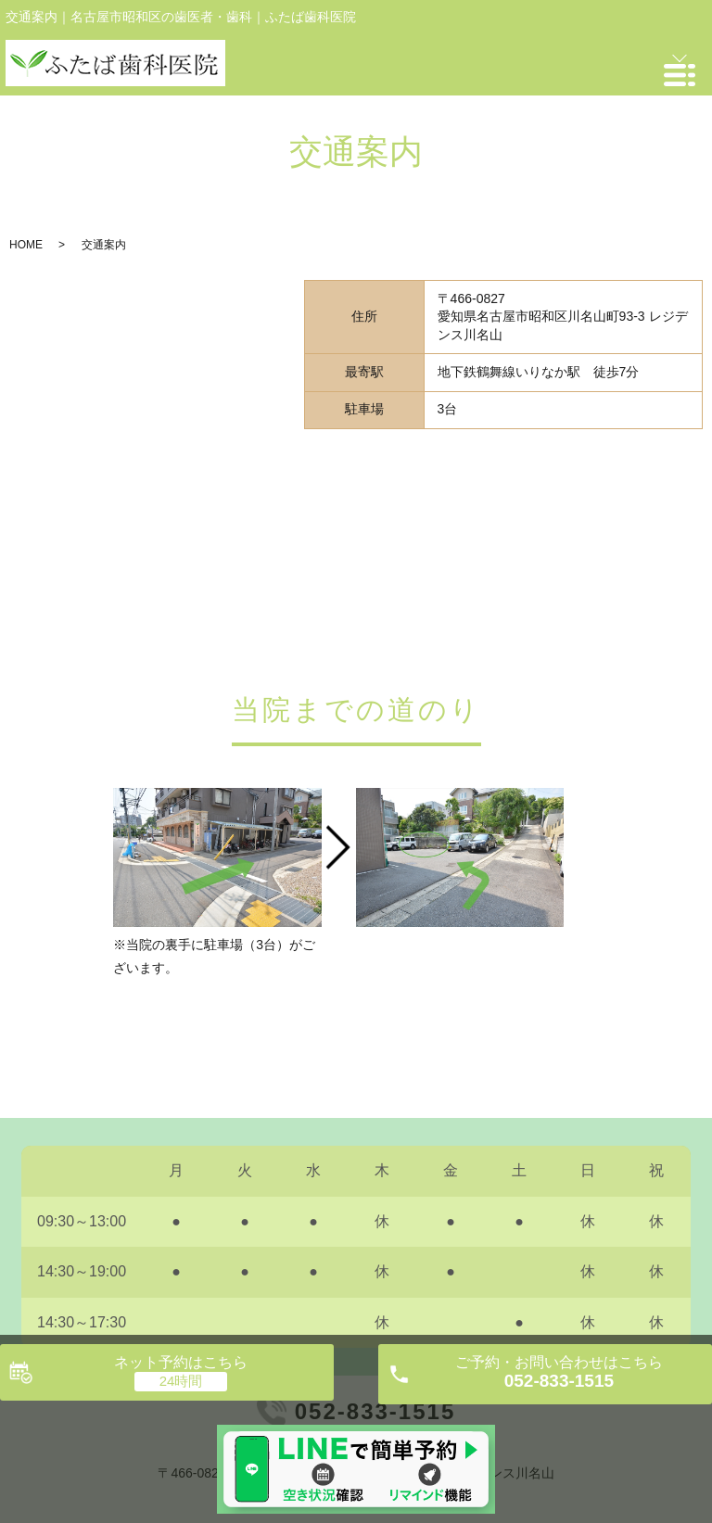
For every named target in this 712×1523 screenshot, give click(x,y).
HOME (26, 244)
